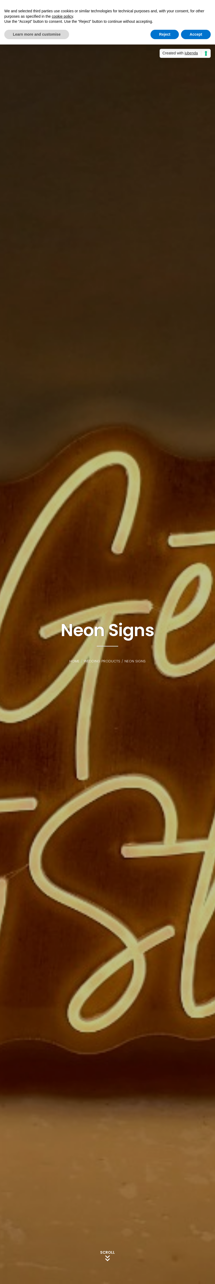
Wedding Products (102, 661)
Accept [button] (196, 34)
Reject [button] (164, 34)
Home (74, 661)
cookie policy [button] (62, 16)
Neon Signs (135, 661)
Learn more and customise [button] (37, 34)
